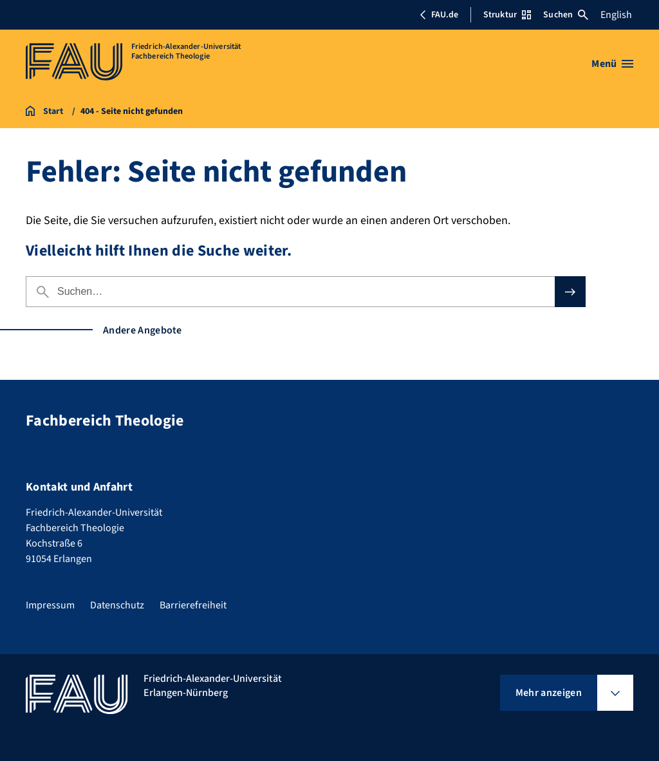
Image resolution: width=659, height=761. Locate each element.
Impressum (50, 605)
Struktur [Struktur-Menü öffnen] (507, 14)
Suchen (565, 14)
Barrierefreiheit (193, 605)
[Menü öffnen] (612, 64)
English (616, 15)
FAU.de (439, 14)
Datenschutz (117, 605)
